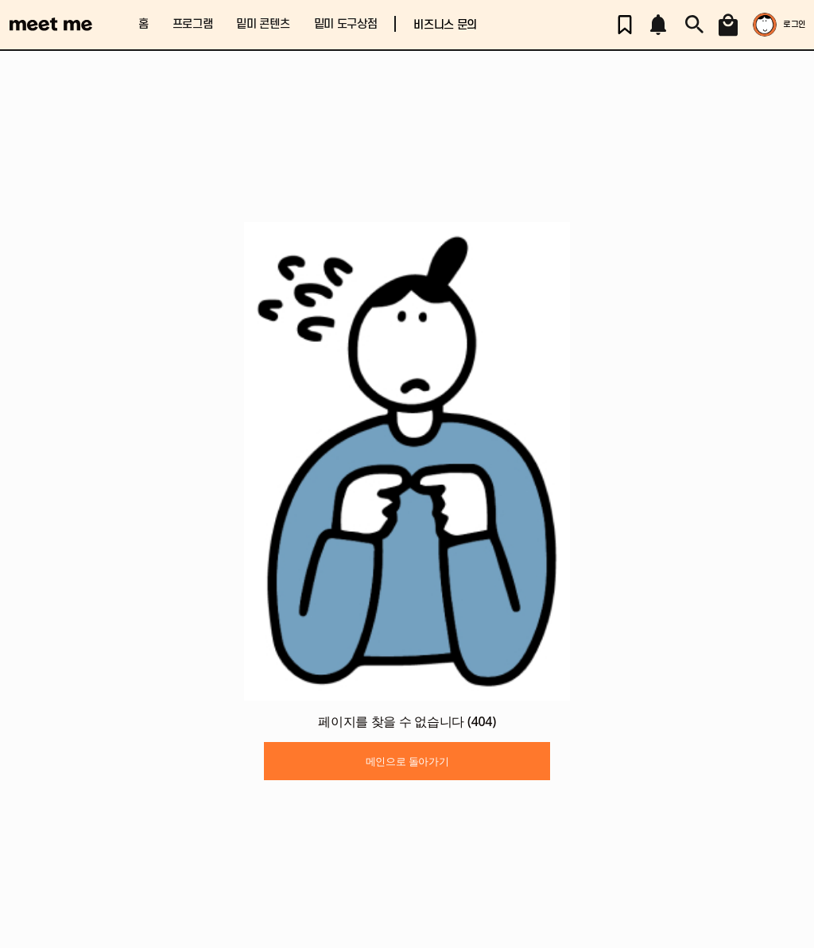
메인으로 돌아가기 (407, 761)
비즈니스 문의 (445, 25)
